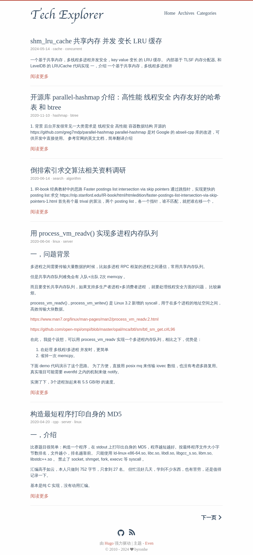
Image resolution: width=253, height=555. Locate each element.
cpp (55, 422)
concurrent (73, 49)
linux (56, 241)
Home (169, 13)
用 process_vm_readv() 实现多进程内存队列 (94, 233)
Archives (186, 13)
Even (149, 543)
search (58, 178)
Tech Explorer (66, 15)
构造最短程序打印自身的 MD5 (76, 414)
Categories (206, 13)
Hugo (109, 543)
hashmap (60, 115)
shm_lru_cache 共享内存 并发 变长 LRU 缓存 (96, 41)
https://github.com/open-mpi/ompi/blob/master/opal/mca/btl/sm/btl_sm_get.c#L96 (102, 329)
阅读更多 (39, 76)
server (67, 241)
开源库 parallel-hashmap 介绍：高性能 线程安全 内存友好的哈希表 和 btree (125, 102)
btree (73, 115)
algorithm (73, 178)
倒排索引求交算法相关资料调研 (78, 170)
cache (57, 49)
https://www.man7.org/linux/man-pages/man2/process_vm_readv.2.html (94, 319)
